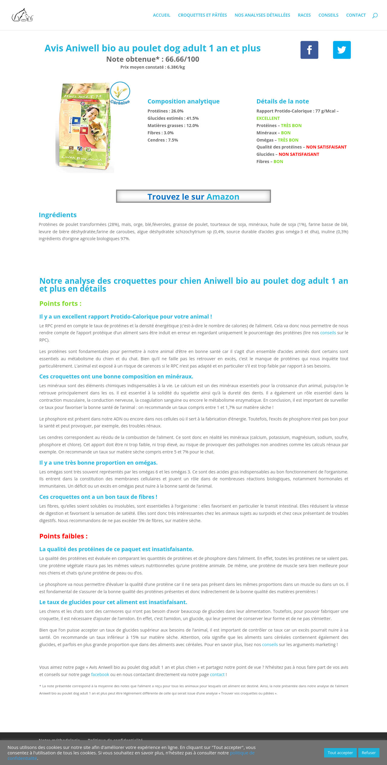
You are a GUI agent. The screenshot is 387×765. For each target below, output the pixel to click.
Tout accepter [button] (340, 752)
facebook (100, 674)
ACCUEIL (161, 15)
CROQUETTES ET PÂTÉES (202, 15)
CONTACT (356, 15)
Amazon (223, 196)
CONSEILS (329, 15)
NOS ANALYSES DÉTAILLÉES (262, 15)
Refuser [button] (369, 752)
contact (218, 674)
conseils (328, 332)
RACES (304, 15)
